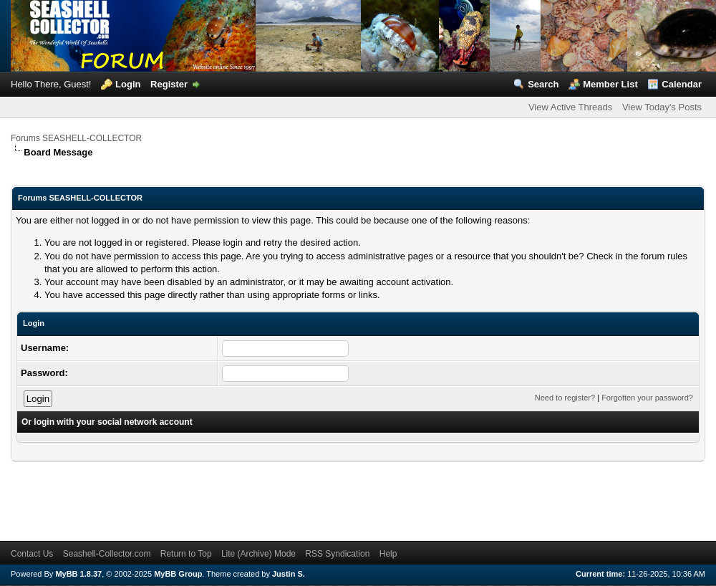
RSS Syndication (337, 554)
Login (127, 84)
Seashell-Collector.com (107, 554)
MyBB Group (178, 574)
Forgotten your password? (647, 397)
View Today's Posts (662, 107)
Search (543, 84)
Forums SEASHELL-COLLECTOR (76, 138)
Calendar (682, 84)
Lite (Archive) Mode (258, 554)
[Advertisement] (271, 494)
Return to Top (186, 554)
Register (169, 84)
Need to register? (565, 397)
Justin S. (288, 574)
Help (388, 554)
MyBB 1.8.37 (78, 574)
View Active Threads (570, 107)
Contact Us (32, 554)
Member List (610, 84)
